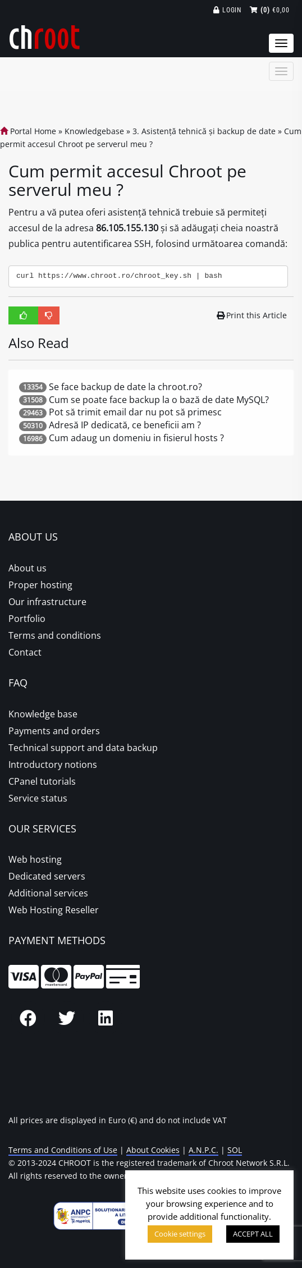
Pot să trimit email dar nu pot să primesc (135, 412)
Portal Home (28, 131)
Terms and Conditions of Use (62, 1150)
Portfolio (26, 618)
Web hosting (35, 859)
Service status (37, 798)
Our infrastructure (47, 602)
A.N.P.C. (203, 1150)
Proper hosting (40, 585)
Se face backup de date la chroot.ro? (125, 387)
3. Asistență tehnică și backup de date (204, 131)
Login (227, 10)
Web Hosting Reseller (53, 910)
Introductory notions (52, 764)
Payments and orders (54, 731)
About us (27, 568)
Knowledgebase (94, 131)
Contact (25, 652)
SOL (234, 1150)
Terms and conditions (54, 635)
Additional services (48, 893)
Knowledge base (42, 714)
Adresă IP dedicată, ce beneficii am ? (125, 425)
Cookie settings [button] (179, 1234)
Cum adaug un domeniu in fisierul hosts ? (136, 438)
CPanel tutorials (42, 781)
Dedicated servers (46, 876)
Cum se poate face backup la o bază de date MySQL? (159, 399)
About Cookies (153, 1150)
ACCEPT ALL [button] (253, 1234)
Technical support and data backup (83, 747)
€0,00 (270, 10)
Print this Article (252, 315)
